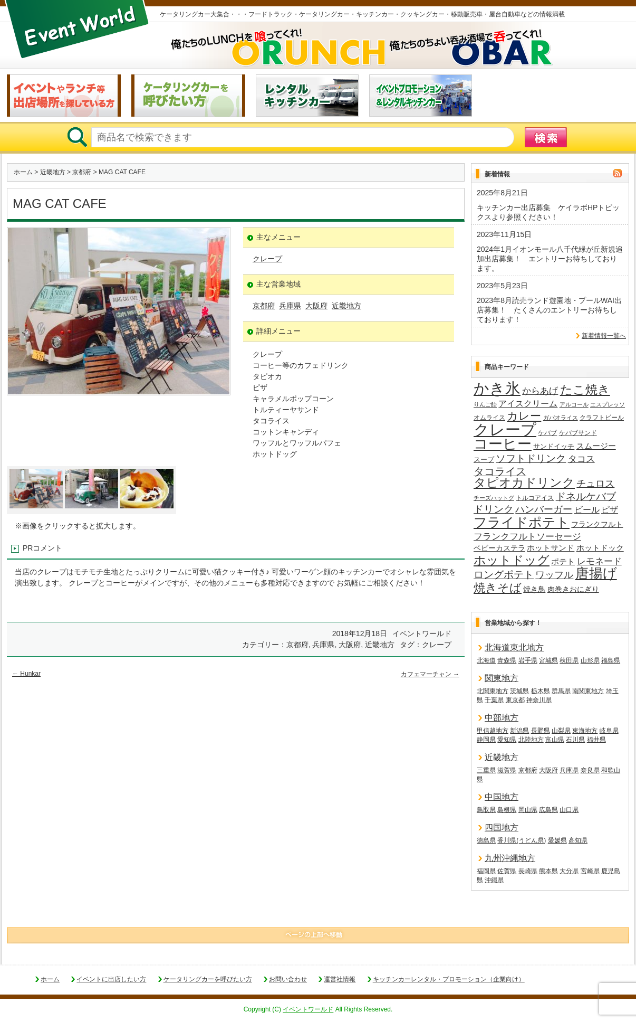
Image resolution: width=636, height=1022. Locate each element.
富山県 (554, 739)
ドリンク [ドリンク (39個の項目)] (494, 509)
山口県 (569, 809)
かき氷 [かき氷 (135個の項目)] (497, 389)
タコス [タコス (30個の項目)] (581, 458)
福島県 (610, 660)
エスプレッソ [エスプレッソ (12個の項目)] (607, 404)
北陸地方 (531, 739)
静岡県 (486, 739)
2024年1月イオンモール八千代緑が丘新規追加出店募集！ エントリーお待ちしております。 (550, 258)
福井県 (596, 739)
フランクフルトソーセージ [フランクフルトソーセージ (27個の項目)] (527, 537)
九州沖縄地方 (510, 858)
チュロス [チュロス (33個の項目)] (595, 483)
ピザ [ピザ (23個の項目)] (609, 509)
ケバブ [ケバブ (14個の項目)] (547, 433)
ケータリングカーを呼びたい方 (207, 979)
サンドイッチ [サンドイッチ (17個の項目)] (553, 446)
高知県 (577, 840)
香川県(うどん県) (521, 840)
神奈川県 (539, 700)
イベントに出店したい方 (111, 979)
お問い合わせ (288, 979)
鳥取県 (486, 809)
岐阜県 (609, 730)
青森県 (506, 660)
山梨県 (561, 730)
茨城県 (519, 691)
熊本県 (548, 871)
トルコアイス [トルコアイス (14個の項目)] (535, 497)
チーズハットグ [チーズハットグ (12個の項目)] (494, 498)
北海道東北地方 (514, 647)
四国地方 (501, 827)
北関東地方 (492, 691)
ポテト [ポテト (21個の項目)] (563, 561)
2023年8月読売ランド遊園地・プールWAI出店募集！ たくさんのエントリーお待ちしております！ (549, 310)
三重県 (486, 770)
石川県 (575, 739)
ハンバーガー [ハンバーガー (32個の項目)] (543, 509)
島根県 (506, 809)
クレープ (267, 258)
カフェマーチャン (430, 674)
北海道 (486, 660)
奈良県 (590, 770)
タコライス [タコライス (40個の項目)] (500, 471)
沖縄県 (494, 880)
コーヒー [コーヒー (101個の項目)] (503, 444)
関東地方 (501, 678)
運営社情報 (339, 979)
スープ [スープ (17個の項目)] (484, 459)
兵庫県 (290, 305)
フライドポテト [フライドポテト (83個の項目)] (522, 522)
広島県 (548, 809)
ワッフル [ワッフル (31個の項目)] (554, 575)
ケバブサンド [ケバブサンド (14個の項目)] (578, 433)
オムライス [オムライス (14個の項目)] (489, 417)
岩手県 (527, 660)
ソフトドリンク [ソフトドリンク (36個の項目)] (531, 458)
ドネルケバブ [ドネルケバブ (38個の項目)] (586, 496)
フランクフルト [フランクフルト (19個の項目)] (597, 524)
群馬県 (561, 691)
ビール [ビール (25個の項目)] (587, 509)
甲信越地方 (492, 730)
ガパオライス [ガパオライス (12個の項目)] (560, 417)
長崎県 (527, 871)
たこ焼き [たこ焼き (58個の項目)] (585, 390)
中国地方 (501, 796)
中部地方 (501, 717)
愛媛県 (557, 840)
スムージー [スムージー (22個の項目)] (596, 445)
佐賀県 (506, 871)
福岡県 (486, 871)
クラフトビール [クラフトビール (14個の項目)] (602, 417)
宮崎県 (590, 871)
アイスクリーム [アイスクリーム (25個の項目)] (527, 403)
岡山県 (527, 809)
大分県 (569, 871)
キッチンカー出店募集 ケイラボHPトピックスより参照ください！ (548, 212)
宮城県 (548, 660)
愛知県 (506, 739)
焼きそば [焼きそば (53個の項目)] (498, 588)
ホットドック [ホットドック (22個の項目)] (600, 547)
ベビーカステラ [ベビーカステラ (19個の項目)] (499, 548)
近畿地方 (52, 172)
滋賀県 (506, 770)
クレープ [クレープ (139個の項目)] (505, 430)
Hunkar (26, 673)
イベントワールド (308, 1009)
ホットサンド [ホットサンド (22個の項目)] (550, 547)
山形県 (590, 660)
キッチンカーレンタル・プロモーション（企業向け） (449, 979)
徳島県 (486, 840)
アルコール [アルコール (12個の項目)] (574, 404)
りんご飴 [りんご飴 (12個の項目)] (485, 404)
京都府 (81, 172)
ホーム (23, 172)
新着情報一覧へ (604, 335)
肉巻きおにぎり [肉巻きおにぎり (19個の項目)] (573, 589)
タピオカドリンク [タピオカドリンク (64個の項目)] (524, 483)
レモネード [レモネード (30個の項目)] (599, 561)
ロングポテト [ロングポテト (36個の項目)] (504, 574)
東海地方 (585, 730)
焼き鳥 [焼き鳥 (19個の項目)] (534, 589)
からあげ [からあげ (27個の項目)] (540, 391)
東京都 (515, 700)
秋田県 (569, 660)
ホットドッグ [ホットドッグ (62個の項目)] (512, 560)
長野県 (540, 730)
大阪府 (316, 305)
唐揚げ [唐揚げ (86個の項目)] (596, 574)
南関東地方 (588, 691)
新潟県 (519, 730)
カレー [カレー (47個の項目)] (524, 416)
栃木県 (540, 691)
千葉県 (494, 700)
